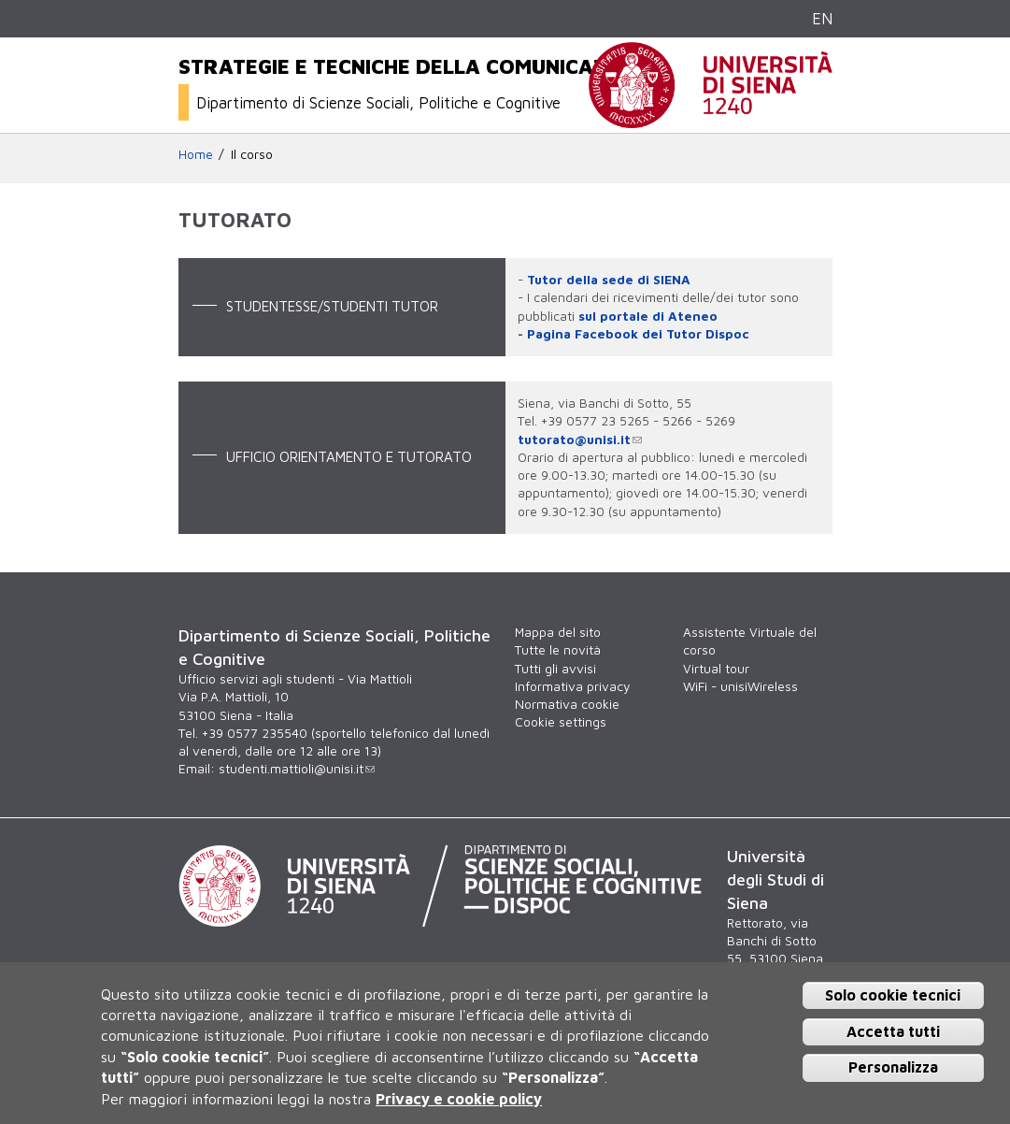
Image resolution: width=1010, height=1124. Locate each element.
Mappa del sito (558, 632)
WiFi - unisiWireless (740, 686)
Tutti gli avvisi (555, 668)
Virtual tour (716, 668)
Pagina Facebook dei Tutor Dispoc (638, 333)
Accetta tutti (893, 1031)
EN (822, 18)
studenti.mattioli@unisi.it (297, 768)
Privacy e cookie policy (459, 1098)
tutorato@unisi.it (580, 439)
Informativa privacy (572, 686)
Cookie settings (560, 721)
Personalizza (893, 1067)
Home (195, 154)
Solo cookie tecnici (892, 995)
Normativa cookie (567, 704)
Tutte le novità (558, 649)
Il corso (252, 154)
